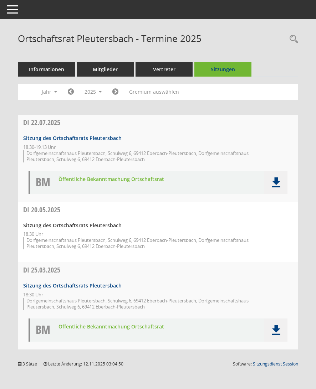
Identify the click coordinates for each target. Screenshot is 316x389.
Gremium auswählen (154, 91)
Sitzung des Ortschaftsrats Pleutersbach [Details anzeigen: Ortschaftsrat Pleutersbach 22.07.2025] (72, 138)
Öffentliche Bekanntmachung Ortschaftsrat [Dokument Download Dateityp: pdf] (111, 179)
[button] (275, 182)
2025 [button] (93, 91)
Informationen (46, 69)
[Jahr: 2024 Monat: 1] (70, 91)
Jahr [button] (49, 91)
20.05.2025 (41, 209)
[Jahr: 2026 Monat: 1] (115, 91)
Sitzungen (223, 69)
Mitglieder (105, 69)
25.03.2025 (41, 270)
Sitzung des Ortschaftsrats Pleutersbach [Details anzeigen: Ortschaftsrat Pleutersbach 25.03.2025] (72, 285)
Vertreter (164, 69)
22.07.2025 (41, 122)
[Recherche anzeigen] (292, 39)
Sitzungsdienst (275, 364)
